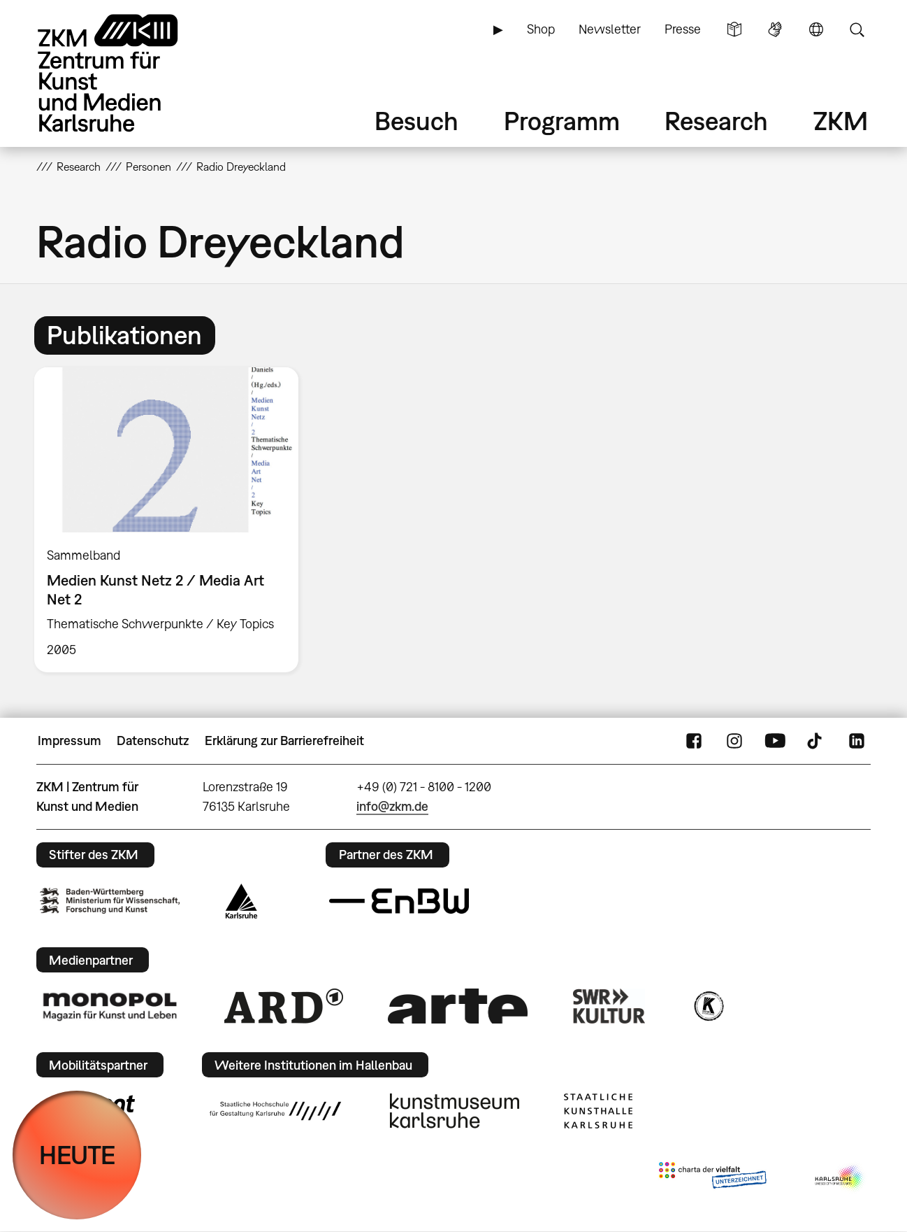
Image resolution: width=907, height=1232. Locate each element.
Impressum (69, 740)
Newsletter (610, 29)
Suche (857, 29)
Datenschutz (153, 740)
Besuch (416, 121)
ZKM (840, 121)
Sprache (816, 29)
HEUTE (77, 1155)
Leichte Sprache (734, 29)
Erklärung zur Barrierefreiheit (284, 740)
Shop (541, 29)
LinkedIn (857, 741)
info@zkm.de (392, 806)
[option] (172, 519)
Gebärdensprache (775, 29)
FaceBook (694, 741)
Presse (683, 29)
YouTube (775, 741)
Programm (562, 121)
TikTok (816, 741)
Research (716, 121)
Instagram (734, 741)
